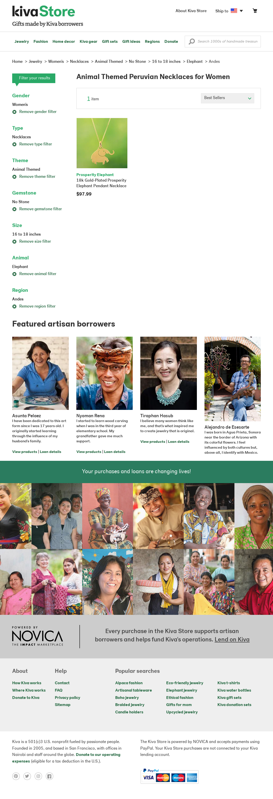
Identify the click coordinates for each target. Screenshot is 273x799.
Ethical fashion (179, 698)
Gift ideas (131, 42)
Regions (152, 42)
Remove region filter (34, 307)
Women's (20, 105)
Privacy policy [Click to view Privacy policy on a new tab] (67, 698)
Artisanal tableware (133, 691)
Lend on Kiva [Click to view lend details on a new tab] (232, 640)
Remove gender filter (34, 112)
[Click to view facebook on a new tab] (51, 776)
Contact (62, 683)
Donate (171, 42)
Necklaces (21, 137)
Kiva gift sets (229, 698)
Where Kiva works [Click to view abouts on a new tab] (29, 691)
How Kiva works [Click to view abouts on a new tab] (26, 683)
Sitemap (63, 705)
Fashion (40, 42)
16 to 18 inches (26, 235)
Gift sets (110, 42)
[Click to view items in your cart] (255, 12)
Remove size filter (31, 242)
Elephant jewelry (181, 691)
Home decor (64, 42)
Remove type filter (32, 144)
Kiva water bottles (234, 691)
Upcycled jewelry (182, 712)
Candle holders (129, 712)
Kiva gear (88, 42)
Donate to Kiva (25, 698)
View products (24, 452)
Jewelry (21, 42)
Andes (18, 299)
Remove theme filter (33, 177)
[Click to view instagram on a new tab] (40, 776)
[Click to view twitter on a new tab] (29, 776)
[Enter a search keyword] (223, 41)
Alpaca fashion (129, 683)
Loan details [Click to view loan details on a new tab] (50, 452)
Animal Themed (26, 170)
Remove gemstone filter (37, 209)
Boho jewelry (127, 698)
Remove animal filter (34, 274)
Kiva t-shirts (228, 683)
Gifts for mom (179, 705)
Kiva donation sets (234, 705)
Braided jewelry (129, 705)
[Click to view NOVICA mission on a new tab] (37, 637)
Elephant (20, 267)
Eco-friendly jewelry (184, 683)
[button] (192, 42)
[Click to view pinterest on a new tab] (17, 776)
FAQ (58, 691)
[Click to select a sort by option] (227, 98)
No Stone (20, 202)
